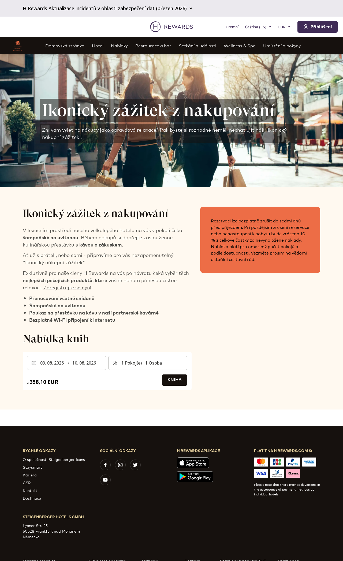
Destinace (32, 498)
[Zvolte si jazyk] (258, 27)
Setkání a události (197, 45)
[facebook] (105, 465)
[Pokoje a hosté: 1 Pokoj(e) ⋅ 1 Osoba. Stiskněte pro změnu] (147, 363)
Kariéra (30, 474)
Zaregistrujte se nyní (67, 287)
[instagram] (120, 465)
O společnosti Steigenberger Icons (54, 459)
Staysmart (32, 466)
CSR (27, 482)
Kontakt (30, 490)
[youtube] (105, 480)
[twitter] (135, 465)
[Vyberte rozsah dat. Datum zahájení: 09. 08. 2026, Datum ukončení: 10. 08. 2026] (66, 363)
